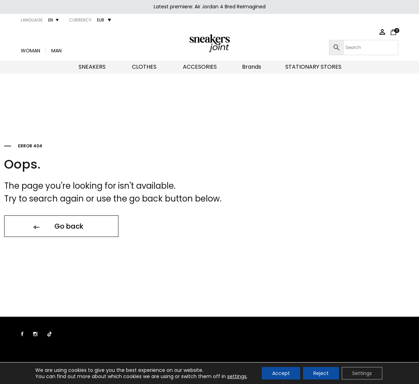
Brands (251, 67)
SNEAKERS (92, 67)
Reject (321, 373)
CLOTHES (144, 67)
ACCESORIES (200, 67)
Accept (281, 373)
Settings (362, 373)
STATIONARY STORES (313, 67)
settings (237, 376)
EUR (100, 20)
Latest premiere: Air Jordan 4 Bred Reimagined (210, 6)
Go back (57, 226)
